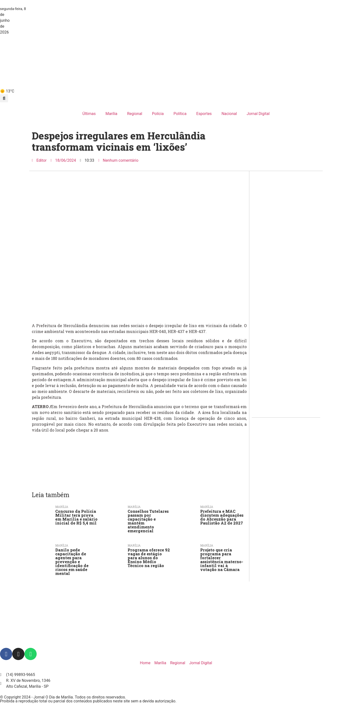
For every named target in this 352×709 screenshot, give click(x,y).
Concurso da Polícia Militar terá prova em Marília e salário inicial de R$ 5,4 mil (76, 517)
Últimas (89, 113)
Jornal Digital (258, 113)
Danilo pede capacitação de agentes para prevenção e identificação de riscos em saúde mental (71, 561)
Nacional (229, 113)
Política (180, 113)
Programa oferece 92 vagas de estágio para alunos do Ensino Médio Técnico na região (149, 557)
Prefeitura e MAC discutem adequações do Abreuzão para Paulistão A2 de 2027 (221, 517)
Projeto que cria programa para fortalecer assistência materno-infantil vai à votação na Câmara (221, 559)
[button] (4, 98)
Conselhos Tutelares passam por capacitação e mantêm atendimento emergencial (148, 521)
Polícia (158, 113)
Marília (111, 113)
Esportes (204, 113)
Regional (134, 113)
